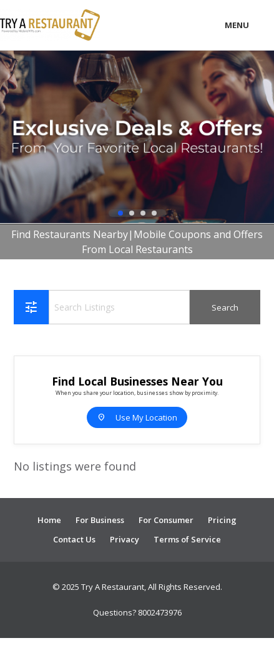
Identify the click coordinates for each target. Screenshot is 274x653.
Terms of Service (187, 539)
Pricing (222, 520)
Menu (237, 25)
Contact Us (74, 539)
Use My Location (137, 417)
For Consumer (166, 520)
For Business (100, 520)
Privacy (124, 539)
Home (49, 520)
